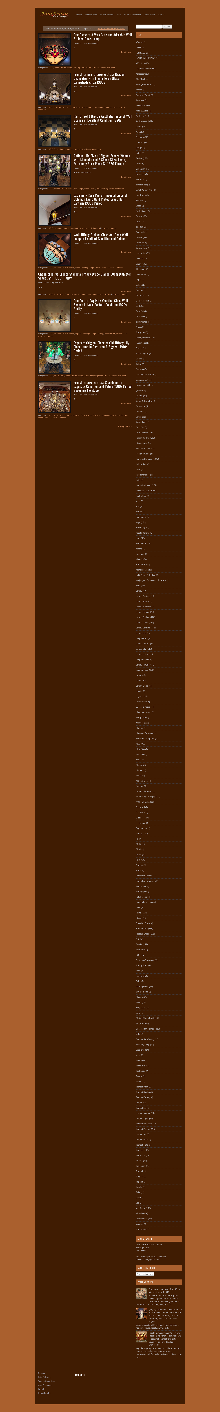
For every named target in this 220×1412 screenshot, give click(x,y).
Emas (138, 327)
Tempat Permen (143, 1129)
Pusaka (139, 944)
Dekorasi (75, 294)
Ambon (139, 89)
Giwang (139, 416)
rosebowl (140, 976)
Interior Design (143, 474)
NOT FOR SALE (143, 801)
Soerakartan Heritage (146, 1028)
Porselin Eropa (142, 933)
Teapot (139, 1076)
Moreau (139, 770)
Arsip (119, 14)
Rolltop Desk (142, 965)
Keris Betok (141, 543)
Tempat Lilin (141, 1108)
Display (139, 316)
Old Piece (140, 812)
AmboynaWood (143, 95)
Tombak (139, 1171)
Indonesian (141, 464)
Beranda (41, 1373)
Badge (139, 147)
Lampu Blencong (143, 606)
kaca (138, 501)
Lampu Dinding (73, 67)
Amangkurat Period (144, 84)
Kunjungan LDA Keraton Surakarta (151, 580)
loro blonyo (141, 701)
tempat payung (143, 1118)
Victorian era (141, 1218)
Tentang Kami (91, 14)
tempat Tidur (142, 1139)
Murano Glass (121, 333)
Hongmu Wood (143, 453)
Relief (138, 954)
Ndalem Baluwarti (144, 791)
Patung (139, 833)
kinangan (140, 554)
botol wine (141, 195)
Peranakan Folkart (144, 875)
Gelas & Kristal (60, 67)
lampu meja (141, 659)
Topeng (139, 1181)
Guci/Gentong (142, 432)
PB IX (138, 844)
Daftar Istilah (149, 14)
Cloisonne (140, 269)
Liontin (139, 691)
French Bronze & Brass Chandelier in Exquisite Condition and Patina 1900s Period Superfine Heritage (103, 386)
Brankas (139, 200)
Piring (138, 912)
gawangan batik (143, 385)
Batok (138, 153)
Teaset (139, 1081)
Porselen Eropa (143, 923)
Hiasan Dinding (142, 437)
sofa (138, 1034)
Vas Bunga (140, 1208)
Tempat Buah (142, 1086)
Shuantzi (140, 997)
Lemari (139, 680)
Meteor (139, 765)
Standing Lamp (98, 294)
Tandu (139, 1060)
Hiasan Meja (141, 443)
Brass (56, 107)
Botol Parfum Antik (144, 189)
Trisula (139, 1187)
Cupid (138, 279)
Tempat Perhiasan (144, 1123)
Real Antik (140, 949)
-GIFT (138, 47)
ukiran (138, 1197)
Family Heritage (143, 337)
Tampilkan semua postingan (111, 28)
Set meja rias (142, 991)
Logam (139, 696)
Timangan (140, 1165)
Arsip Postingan (44, 1385)
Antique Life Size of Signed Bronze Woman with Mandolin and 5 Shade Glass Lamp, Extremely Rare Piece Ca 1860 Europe (102, 159)
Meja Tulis (140, 754)
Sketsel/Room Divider (146, 1018)
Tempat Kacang (143, 1097)
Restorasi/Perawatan (145, 960)
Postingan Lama (125, 426)
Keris (138, 538)
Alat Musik (140, 79)
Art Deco (57, 267)
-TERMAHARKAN (143, 68)
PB (137, 838)
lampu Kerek (141, 638)
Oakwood (140, 807)
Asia (138, 132)
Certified (140, 242)
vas (137, 1202)
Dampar (139, 290)
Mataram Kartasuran (145, 733)
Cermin (139, 237)
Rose (138, 970)
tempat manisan (143, 1113)
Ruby (138, 981)
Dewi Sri (140, 311)
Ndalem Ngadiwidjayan (146, 796)
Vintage (139, 1224)
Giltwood (140, 411)
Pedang (139, 865)
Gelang (139, 395)
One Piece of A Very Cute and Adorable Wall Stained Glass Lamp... (103, 36)
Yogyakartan (141, 1229)
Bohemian (140, 168)
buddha (139, 226)
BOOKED (140, 179)
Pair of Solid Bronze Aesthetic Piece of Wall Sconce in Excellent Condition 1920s (103, 118)
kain (137, 506)
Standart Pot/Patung (145, 1039)
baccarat (140, 142)
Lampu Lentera (74, 228)
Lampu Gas (141, 633)
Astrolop (140, 137)
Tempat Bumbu (143, 1092)
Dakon (139, 284)
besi (138, 163)
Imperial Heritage (82, 333)
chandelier (70, 107)
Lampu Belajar (142, 601)
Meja (138, 744)
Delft (138, 306)
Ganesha (140, 369)
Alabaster (140, 73)
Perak (138, 870)
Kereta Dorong (142, 532)
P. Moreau (140, 823)
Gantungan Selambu (145, 374)
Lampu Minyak (142, 664)
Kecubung (140, 527)
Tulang (139, 1192)
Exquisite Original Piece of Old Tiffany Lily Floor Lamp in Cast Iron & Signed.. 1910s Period (101, 346)
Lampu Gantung (99, 107)
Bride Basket (141, 211)
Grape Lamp (141, 422)
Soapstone (141, 1023)
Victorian (140, 1213)
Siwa (138, 1013)
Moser (139, 775)
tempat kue (141, 1102)
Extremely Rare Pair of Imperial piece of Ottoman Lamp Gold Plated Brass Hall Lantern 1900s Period (100, 199)
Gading (139, 358)
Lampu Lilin (141, 649)
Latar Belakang (44, 1377)
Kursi (138, 585)
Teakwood (140, 1070)
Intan (138, 469)
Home (79, 14)
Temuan (139, 1150)
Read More (126, 52)
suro (138, 1055)
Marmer (139, 728)
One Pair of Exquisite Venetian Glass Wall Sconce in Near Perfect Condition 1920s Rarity (101, 304)
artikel (139, 126)
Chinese (139, 258)
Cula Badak (141, 274)
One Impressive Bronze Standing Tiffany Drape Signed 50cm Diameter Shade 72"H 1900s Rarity (84, 276)
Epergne (140, 332)
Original (139, 817)
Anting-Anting (142, 110)
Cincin (138, 263)
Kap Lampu (86, 107)
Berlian (139, 158)
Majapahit (140, 717)
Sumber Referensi (132, 14)
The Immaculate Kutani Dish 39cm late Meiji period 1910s (164, 1291)
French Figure (142, 353)
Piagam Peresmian (144, 902)
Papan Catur (141, 828)
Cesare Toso (141, 248)
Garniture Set (142, 380)
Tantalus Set (141, 1065)
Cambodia (140, 232)
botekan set (141, 184)
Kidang (139, 548)
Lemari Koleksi (107, 14)
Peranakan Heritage (145, 881)
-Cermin (139, 42)
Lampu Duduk (142, 622)
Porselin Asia (142, 928)
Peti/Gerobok (142, 896)
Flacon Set (141, 342)
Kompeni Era (141, 569)
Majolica (139, 722)
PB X (138, 860)
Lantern (96, 228)
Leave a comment (107, 67)
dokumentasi (141, 321)
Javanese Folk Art (144, 490)
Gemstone (140, 406)
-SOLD (50, 67)
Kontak (161, 14)
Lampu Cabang (107, 415)
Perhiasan (140, 886)
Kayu (138, 522)
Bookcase (140, 174)
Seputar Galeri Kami (46, 1381)
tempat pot (141, 1134)
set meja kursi (142, 986)
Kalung (139, 511)
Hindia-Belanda (143, 448)
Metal (138, 759)
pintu (138, 907)
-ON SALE (140, 52)
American (140, 100)
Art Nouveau (59, 294)
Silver (138, 1002)
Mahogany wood (143, 712)
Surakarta (140, 1049)
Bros (138, 221)
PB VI (138, 849)
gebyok (139, 390)
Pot (137, 939)
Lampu (139, 590)
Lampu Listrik (86, 67)
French (78, 107)
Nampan (139, 786)
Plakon (139, 918)
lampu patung (102, 188)
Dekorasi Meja (142, 300)
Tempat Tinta (142, 1144)
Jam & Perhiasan (143, 485)
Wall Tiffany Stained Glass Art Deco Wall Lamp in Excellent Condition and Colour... (101, 236)
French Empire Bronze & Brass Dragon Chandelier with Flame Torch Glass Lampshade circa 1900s (99, 78)
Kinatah (139, 559)
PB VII (138, 854)
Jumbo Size (141, 496)
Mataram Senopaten (145, 738)
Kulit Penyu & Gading (146, 575)
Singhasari (140, 1007)
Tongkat (139, 1176)
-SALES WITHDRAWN (145, 58)
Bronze (62, 107)
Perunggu (140, 891)
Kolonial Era (141, 564)
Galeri (138, 364)
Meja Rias (140, 749)
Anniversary (141, 105)
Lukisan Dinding (143, 706)
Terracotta (140, 1155)
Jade (138, 480)
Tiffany (96, 67)
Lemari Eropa (142, 685)
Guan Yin (140, 427)
